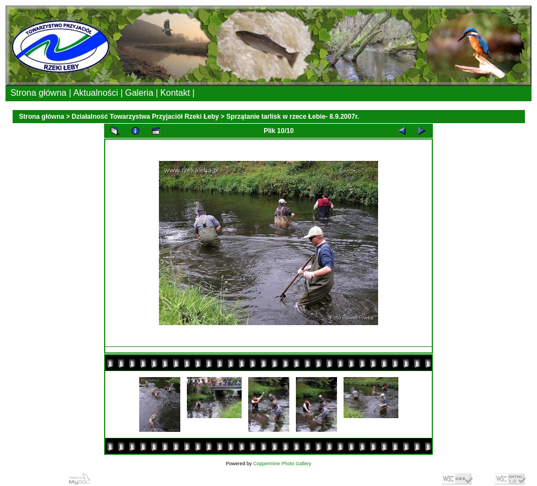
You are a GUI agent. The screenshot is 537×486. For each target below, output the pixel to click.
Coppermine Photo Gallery (282, 463)
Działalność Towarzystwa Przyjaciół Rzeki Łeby (145, 116)
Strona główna (42, 116)
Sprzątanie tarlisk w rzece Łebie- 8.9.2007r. (292, 116)
